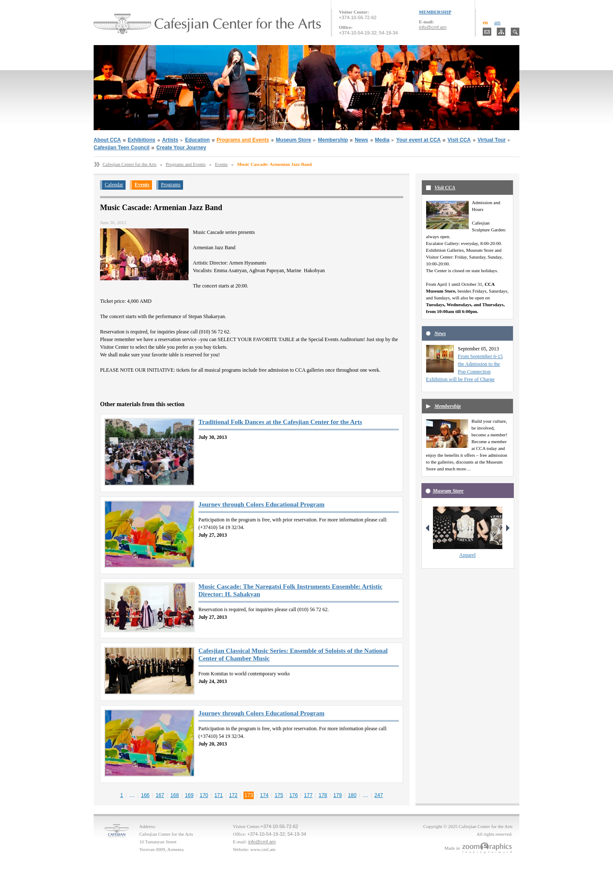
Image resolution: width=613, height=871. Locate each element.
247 (379, 795)
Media (382, 140)
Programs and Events (243, 140)
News (361, 140)
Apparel (467, 555)
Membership (333, 140)
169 (189, 795)
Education (197, 140)
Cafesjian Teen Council (121, 148)
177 (308, 795)
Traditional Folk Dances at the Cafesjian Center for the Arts (280, 421)
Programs (170, 185)
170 (204, 795)
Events (221, 164)
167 (160, 795)
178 (323, 795)
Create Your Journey (181, 148)
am (497, 23)
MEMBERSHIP (435, 11)
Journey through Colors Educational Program (261, 504)
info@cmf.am (433, 27)
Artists (170, 140)
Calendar (114, 185)
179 (337, 795)
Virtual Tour (492, 140)
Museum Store (293, 140)
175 (279, 795)
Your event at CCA (418, 140)
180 (352, 795)
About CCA (107, 140)
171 (218, 795)
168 (174, 795)
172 (233, 795)
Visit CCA (458, 140)
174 (264, 795)
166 (145, 795)
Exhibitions (141, 140)
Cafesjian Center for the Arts (129, 164)
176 (293, 795)
